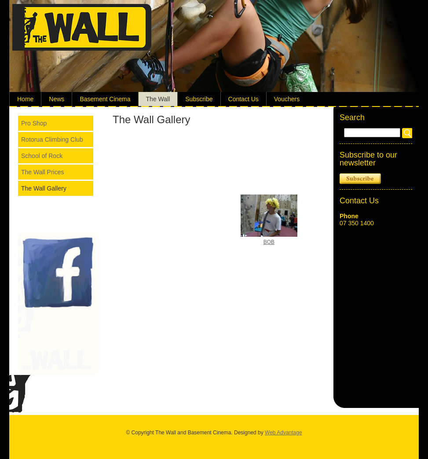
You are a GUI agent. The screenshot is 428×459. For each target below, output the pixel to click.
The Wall (158, 99)
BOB (268, 242)
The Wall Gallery (43, 188)
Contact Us (243, 99)
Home (25, 99)
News (56, 99)
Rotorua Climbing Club (52, 139)
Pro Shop (34, 123)
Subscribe (198, 99)
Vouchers (287, 99)
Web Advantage (283, 433)
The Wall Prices (42, 172)
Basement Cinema (105, 99)
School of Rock (41, 155)
